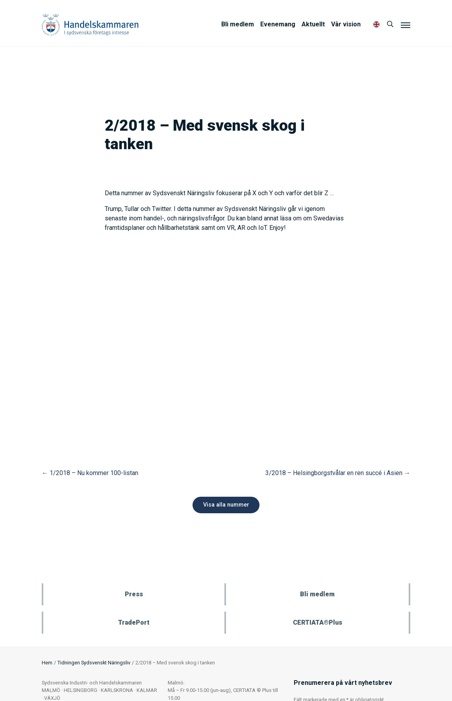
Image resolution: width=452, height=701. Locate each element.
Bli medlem (237, 24)
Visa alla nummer (226, 504)
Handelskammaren (90, 24)
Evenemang (277, 24)
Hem (47, 663)
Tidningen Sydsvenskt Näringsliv (93, 663)
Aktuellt (313, 24)
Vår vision (346, 24)
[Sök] (390, 24)
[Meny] (405, 25)
